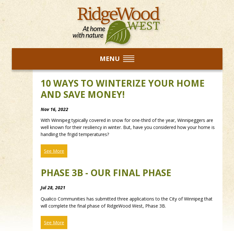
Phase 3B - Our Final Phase (106, 173)
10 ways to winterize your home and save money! (123, 88)
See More (54, 151)
